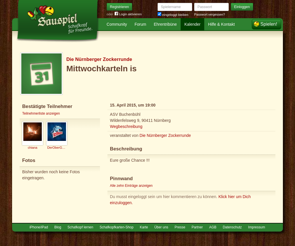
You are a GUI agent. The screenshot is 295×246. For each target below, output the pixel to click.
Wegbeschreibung (126, 126)
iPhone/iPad (38, 227)
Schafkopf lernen (80, 227)
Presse (180, 227)
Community (117, 24)
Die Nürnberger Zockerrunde (99, 59)
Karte (144, 227)
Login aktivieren (128, 14)
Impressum (256, 227)
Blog (57, 227)
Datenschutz (232, 227)
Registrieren (119, 7)
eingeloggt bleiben (173, 14)
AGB (212, 227)
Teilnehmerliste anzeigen (41, 113)
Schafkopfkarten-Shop (117, 227)
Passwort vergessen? (209, 14)
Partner (197, 227)
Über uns (161, 227)
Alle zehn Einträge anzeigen (131, 186)
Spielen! (268, 24)
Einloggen (242, 7)
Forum (140, 24)
